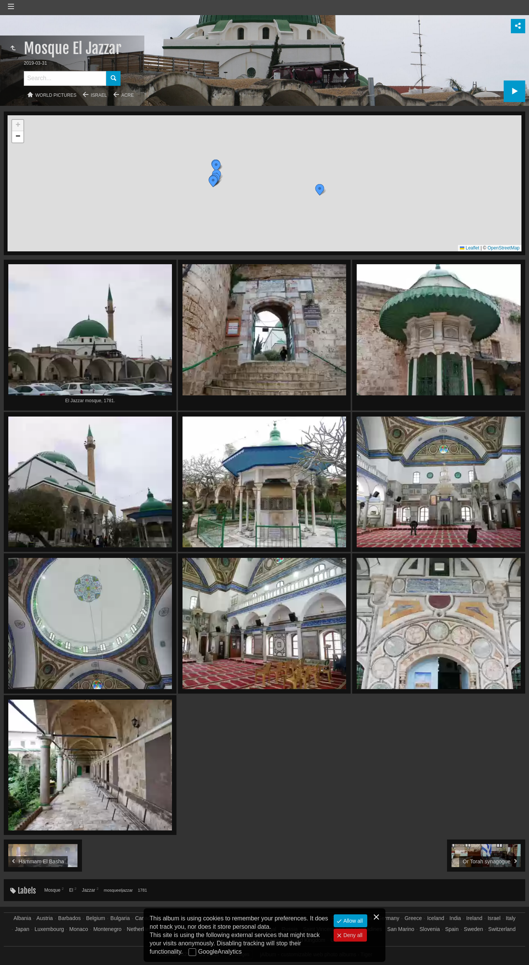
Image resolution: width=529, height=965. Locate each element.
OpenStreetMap (503, 248)
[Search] (65, 78)
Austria (44, 918)
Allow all (352, 921)
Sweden (473, 929)
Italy (511, 918)
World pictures (56, 95)
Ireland (474, 918)
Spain (452, 929)
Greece (413, 918)
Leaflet (469, 248)
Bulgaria (120, 918)
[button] (319, 189)
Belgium (95, 918)
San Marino (401, 929)
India (455, 918)
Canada (144, 918)
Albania (22, 918)
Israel (99, 95)
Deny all (352, 935)
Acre (127, 95)
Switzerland (501, 929)
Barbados (69, 918)
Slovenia (429, 929)
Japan (22, 929)
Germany (388, 918)
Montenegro (107, 929)
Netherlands (141, 929)
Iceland (435, 918)
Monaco (78, 929)
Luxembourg (49, 929)
